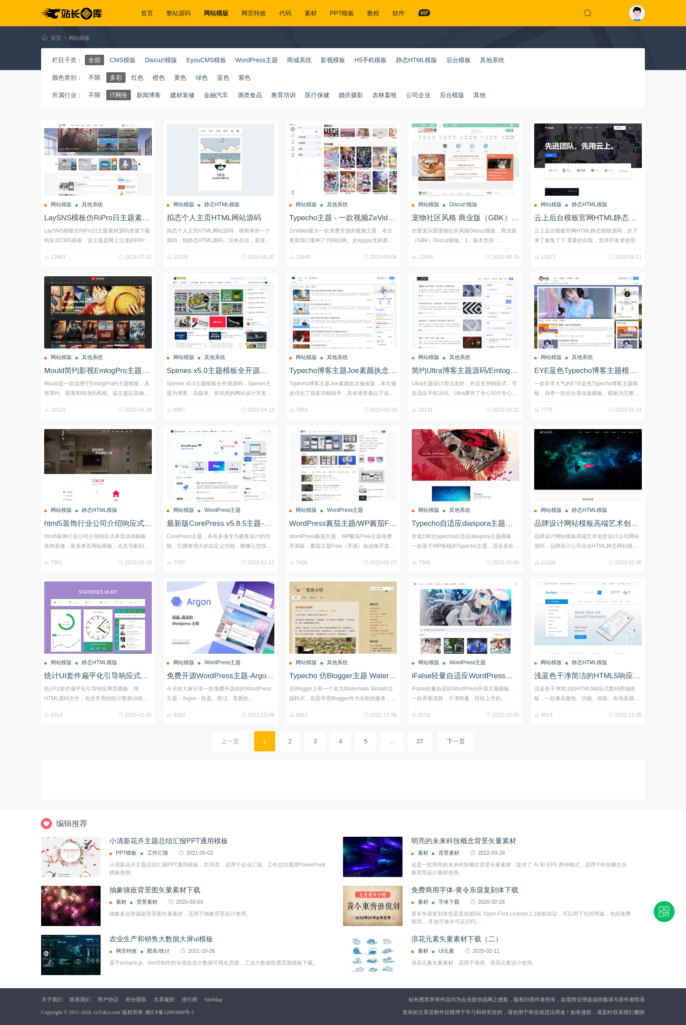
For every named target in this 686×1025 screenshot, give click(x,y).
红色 (137, 77)
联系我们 (80, 1000)
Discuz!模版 (161, 59)
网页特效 (254, 13)
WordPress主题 (256, 59)
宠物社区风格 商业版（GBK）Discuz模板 (480, 218)
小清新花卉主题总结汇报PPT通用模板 (168, 841)
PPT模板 (342, 13)
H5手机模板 (370, 59)
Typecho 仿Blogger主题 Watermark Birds (356, 676)
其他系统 (492, 59)
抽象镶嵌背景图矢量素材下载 (154, 890)
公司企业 (418, 95)
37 (420, 741)
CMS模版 (123, 59)
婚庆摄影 (351, 95)
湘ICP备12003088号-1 (169, 1012)
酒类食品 (250, 95)
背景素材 (448, 853)
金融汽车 (216, 95)
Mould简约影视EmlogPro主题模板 (100, 370)
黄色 (180, 77)
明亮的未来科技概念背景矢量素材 (463, 841)
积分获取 (136, 1000)
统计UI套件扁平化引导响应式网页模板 (107, 676)
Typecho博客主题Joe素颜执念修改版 (350, 370)
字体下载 (448, 902)
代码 (285, 13)
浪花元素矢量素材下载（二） (456, 939)
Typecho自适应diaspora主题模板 (466, 523)
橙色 (159, 77)
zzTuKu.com (106, 1012)
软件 (398, 13)
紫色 (244, 77)
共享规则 (164, 1000)
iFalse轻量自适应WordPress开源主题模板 (481, 676)
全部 (94, 59)
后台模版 (452, 95)
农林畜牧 (384, 95)
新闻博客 (148, 95)
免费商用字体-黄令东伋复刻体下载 (464, 890)
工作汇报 (157, 853)
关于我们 (52, 1000)
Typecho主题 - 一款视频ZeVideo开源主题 (357, 218)
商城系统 (299, 59)
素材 (310, 13)
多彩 (116, 77)
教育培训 (283, 95)
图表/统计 (158, 951)
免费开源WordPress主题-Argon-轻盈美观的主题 (246, 676)
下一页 (456, 741)
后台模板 (458, 59)
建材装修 (182, 95)
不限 (94, 77)
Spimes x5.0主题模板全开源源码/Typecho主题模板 (251, 370)
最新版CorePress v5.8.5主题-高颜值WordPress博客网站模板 (267, 523)
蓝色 (223, 77)
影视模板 (333, 59)
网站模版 (216, 13)
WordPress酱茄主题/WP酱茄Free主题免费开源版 (370, 523)
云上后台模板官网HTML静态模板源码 (596, 218)
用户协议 (108, 1000)
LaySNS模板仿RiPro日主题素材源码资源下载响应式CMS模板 (146, 218)
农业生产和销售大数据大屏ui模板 (161, 939)
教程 (373, 13)
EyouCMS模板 (206, 59)
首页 (147, 13)
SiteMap (213, 1000)
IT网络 (118, 95)
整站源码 (178, 13)
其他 (479, 95)
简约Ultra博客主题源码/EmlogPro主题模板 (481, 370)
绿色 (202, 77)
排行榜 (189, 1000)
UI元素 (446, 951)
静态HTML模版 (416, 59)
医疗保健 (317, 95)
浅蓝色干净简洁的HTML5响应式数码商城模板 (609, 676)
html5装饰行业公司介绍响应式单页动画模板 (116, 523)
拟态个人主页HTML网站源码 (214, 218)
